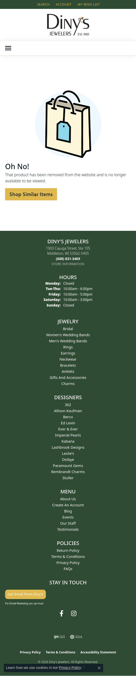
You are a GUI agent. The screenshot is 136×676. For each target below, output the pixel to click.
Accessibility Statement (98, 652)
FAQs (68, 568)
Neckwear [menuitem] (67, 359)
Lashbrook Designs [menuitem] (68, 447)
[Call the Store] (68, 258)
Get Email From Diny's (25, 594)
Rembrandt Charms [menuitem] (68, 471)
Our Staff (68, 523)
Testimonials (68, 529)
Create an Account (68, 505)
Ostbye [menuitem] (68, 459)
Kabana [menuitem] (68, 441)
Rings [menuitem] (68, 347)
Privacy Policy (68, 562)
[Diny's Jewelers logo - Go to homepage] (68, 24)
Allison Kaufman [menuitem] (68, 410)
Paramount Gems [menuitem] (68, 465)
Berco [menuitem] (68, 416)
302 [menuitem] (68, 404)
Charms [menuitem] (68, 383)
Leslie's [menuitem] (68, 453)
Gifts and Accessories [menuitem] (68, 377)
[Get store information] (68, 264)
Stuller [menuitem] (67, 477)
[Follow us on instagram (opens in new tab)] (74, 613)
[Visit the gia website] (76, 637)
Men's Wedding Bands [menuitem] (68, 341)
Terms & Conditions (68, 556)
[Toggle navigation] (8, 48)
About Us (68, 498)
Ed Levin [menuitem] (68, 423)
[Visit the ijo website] (59, 637)
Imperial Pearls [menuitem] (68, 435)
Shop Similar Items (31, 194)
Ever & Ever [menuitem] (68, 429)
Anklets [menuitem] (68, 371)
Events (68, 517)
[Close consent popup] (99, 667)
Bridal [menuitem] (68, 328)
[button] (43, 4)
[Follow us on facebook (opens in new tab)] (61, 613)
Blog (68, 511)
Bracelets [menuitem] (68, 365)
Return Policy (68, 550)
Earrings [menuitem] (68, 353)
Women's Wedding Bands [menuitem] (68, 334)
